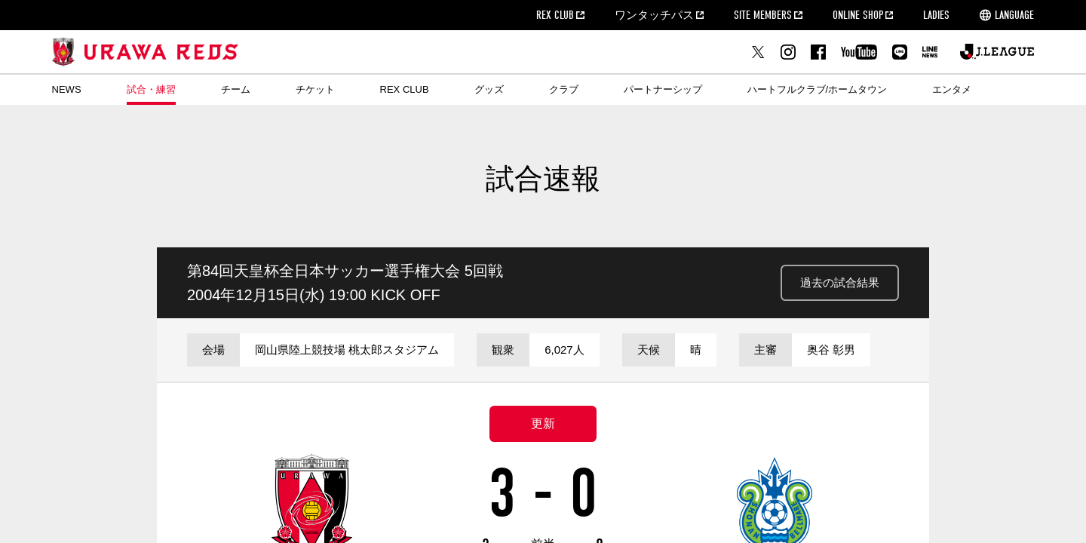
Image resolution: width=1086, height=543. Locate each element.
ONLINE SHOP (858, 15)
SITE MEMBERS (763, 15)
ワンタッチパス (654, 15)
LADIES (936, 15)
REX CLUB (555, 15)
